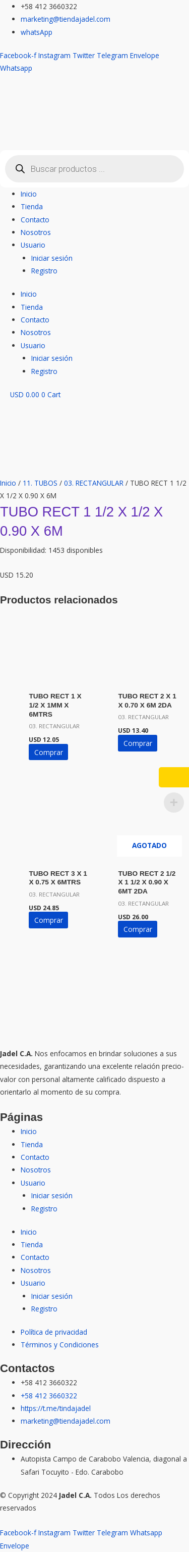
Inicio (29, 194)
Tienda (32, 206)
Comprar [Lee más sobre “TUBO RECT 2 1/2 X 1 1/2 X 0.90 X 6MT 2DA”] (137, 929)
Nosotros (36, 232)
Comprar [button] (48, 752)
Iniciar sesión (52, 258)
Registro (44, 270)
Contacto (35, 219)
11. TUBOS (40, 483)
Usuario (33, 245)
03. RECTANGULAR (93, 483)
